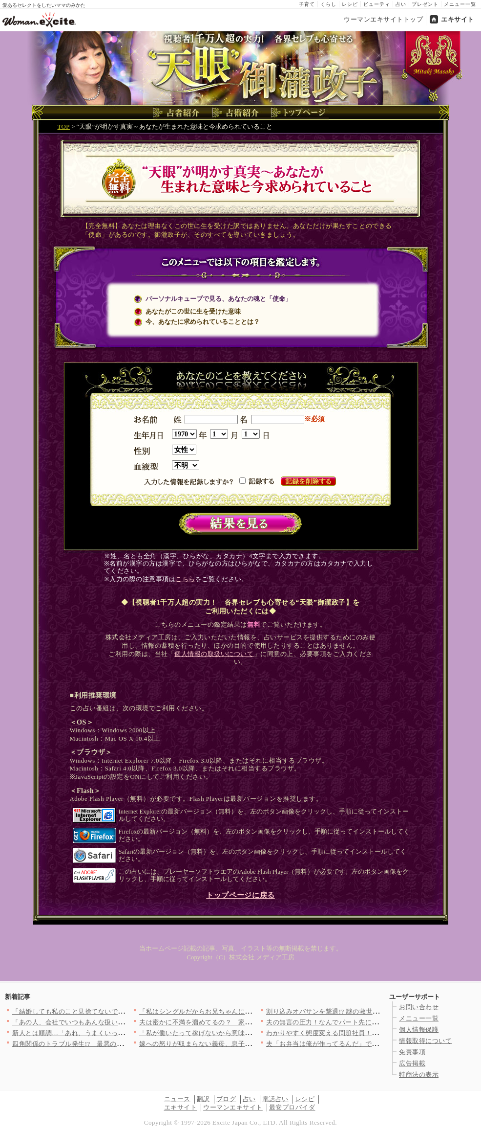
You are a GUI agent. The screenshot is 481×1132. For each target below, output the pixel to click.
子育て (307, 4)
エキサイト (457, 19)
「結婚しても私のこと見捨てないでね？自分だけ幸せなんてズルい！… (118, 1011)
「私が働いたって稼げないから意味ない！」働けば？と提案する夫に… (245, 1033)
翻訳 (203, 1099)
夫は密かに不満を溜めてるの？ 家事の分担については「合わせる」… (245, 1022)
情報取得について (425, 1040)
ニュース (177, 1099)
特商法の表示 (419, 1074)
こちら (185, 579)
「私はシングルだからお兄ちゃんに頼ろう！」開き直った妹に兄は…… (245, 1011)
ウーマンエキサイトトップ (383, 19)
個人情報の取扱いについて (213, 654)
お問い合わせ (419, 1007)
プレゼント (425, 4)
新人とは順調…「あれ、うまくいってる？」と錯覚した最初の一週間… (118, 1033)
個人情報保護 (419, 1029)
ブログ (226, 1099)
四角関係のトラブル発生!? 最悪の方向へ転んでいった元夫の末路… (114, 1043)
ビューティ (376, 4)
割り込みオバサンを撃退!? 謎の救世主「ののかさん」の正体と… (362, 1011)
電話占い (275, 1099)
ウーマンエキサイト (233, 1107)
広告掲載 (412, 1063)
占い (401, 4)
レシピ (350, 4)
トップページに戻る (240, 895)
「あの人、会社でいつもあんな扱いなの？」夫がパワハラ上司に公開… (118, 1022)
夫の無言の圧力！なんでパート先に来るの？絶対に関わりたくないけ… (372, 1022)
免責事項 (412, 1052)
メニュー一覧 (460, 4)
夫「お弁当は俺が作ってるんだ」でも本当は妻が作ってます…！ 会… (369, 1043)
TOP (64, 126)
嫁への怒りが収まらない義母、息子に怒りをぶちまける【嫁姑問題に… (245, 1043)
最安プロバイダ (292, 1107)
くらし (328, 4)
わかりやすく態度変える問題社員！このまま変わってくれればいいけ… (372, 1033)
